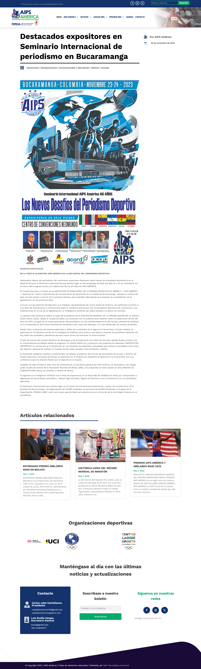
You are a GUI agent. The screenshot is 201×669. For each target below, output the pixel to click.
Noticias (84, 17)
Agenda (129, 17)
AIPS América (70, 17)
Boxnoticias (83, 68)
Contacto (140, 17)
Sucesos (105, 68)
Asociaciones (33, 68)
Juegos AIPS (98, 17)
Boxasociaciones (49, 68)
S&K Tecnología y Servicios (116, 665)
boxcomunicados (67, 68)
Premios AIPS (115, 17)
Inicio (59, 17)
